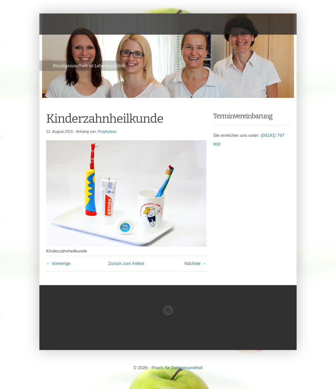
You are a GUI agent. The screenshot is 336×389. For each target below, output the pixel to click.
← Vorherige (58, 263)
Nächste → (195, 263)
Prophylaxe (107, 131)
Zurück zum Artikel (126, 263)
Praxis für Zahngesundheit (177, 367)
